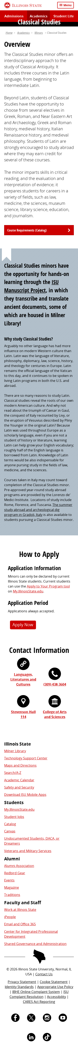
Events (9, 880)
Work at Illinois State (20, 909)
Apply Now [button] (22, 624)
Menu (67, 5)
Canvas (9, 831)
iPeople (10, 917)
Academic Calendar (19, 780)
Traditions (12, 894)
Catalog (10, 824)
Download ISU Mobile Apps (25, 794)
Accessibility (56, 996)
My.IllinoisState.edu (28, 591)
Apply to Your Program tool (48, 586)
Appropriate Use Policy (55, 986)
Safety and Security (19, 787)
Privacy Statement (22, 982)
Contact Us (44, 974)
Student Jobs (14, 816)
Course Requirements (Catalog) (27, 230)
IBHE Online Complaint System (36, 991)
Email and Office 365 (20, 924)
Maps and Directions (20, 765)
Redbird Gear (14, 873)
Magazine (11, 887)
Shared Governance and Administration (35, 943)
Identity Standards (19, 986)
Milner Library (15, 751)
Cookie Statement (54, 982)
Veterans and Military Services (27, 851)
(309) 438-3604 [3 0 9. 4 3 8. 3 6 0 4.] (54, 684)
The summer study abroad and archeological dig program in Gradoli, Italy (38, 509)
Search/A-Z (12, 772)
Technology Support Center (25, 758)
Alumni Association (19, 865)
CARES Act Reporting (39, 1001)
